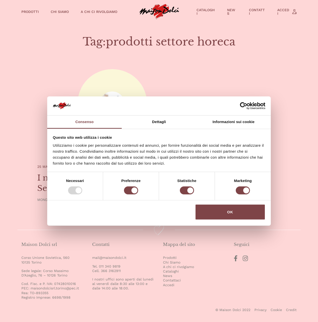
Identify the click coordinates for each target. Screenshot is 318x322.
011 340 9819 (109, 266)
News (231, 11)
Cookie (276, 310)
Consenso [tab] (84, 122)
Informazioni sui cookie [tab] (234, 122)
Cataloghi (206, 11)
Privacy (260, 310)
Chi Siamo (60, 12)
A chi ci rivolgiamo (99, 12)
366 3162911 (111, 271)
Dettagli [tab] (159, 122)
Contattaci (172, 280)
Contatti (257, 11)
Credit (291, 310)
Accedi (283, 11)
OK (230, 212)
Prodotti (30, 12)
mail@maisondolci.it (109, 258)
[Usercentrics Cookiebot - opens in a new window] (243, 106)
